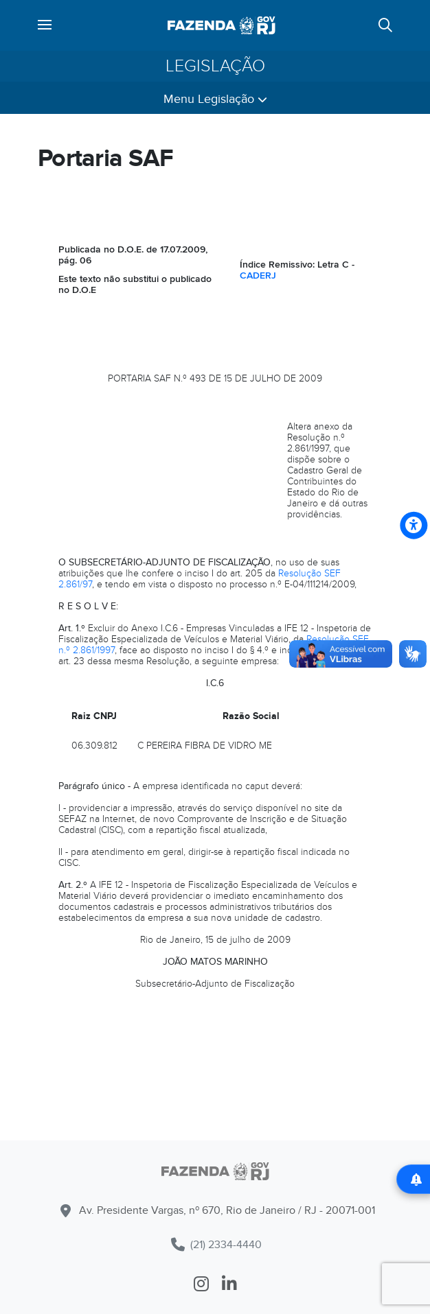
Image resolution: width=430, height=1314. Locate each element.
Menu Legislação (215, 99)
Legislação (215, 66)
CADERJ (258, 275)
